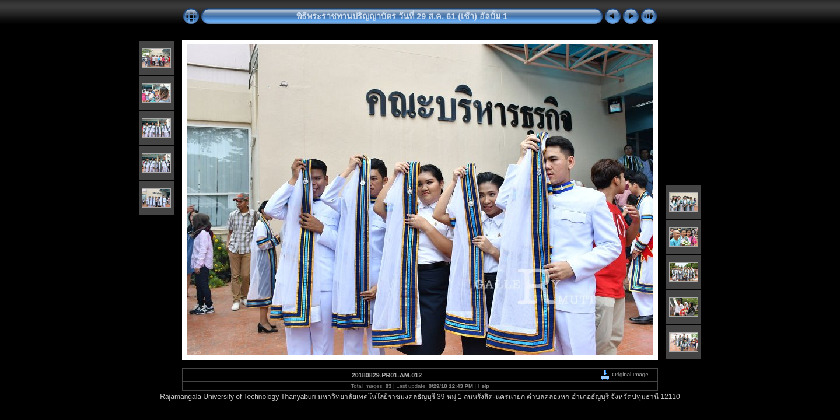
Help (483, 386)
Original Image (624, 374)
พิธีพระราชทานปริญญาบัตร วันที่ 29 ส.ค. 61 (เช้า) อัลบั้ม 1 (402, 16)
